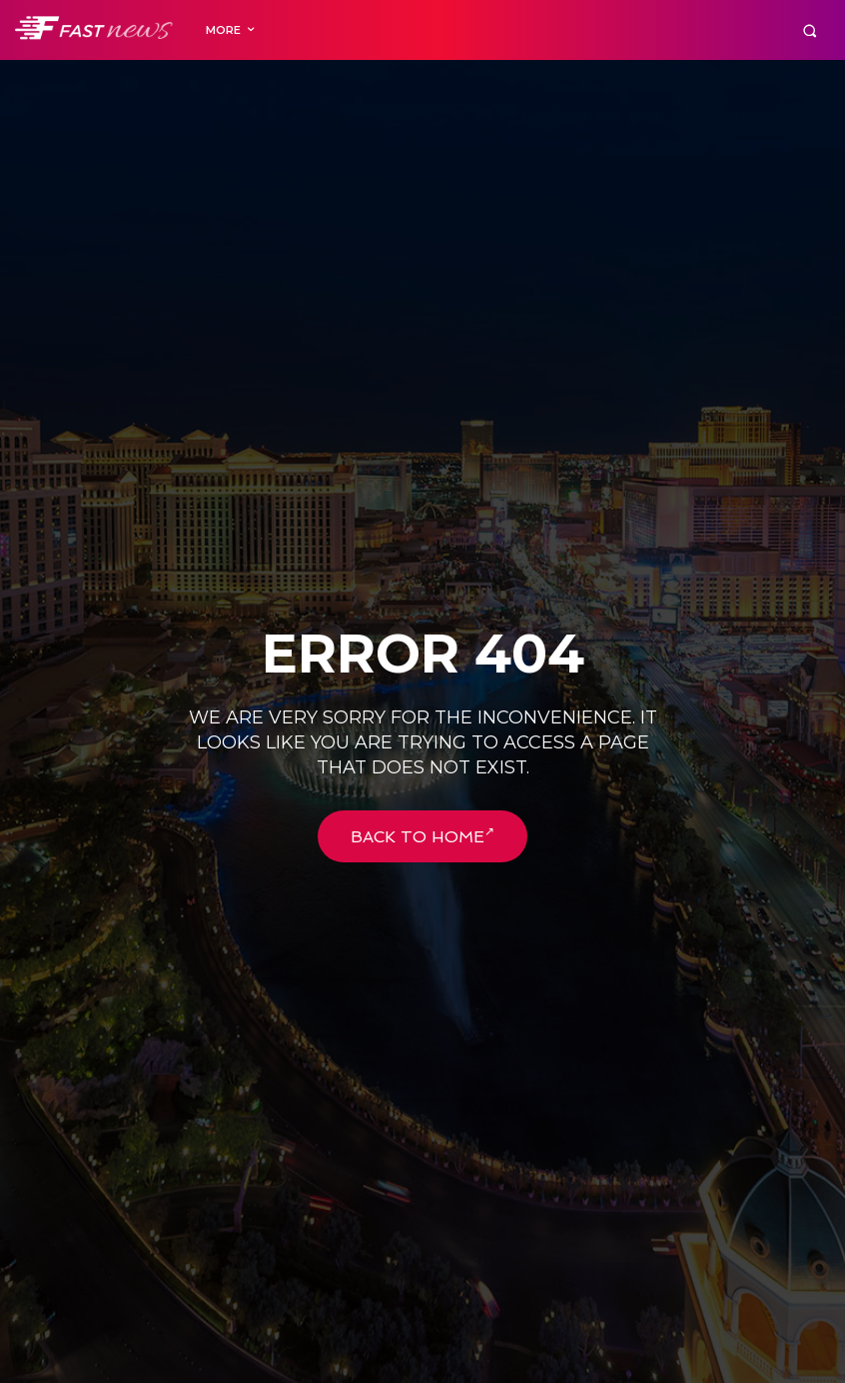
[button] (809, 30)
